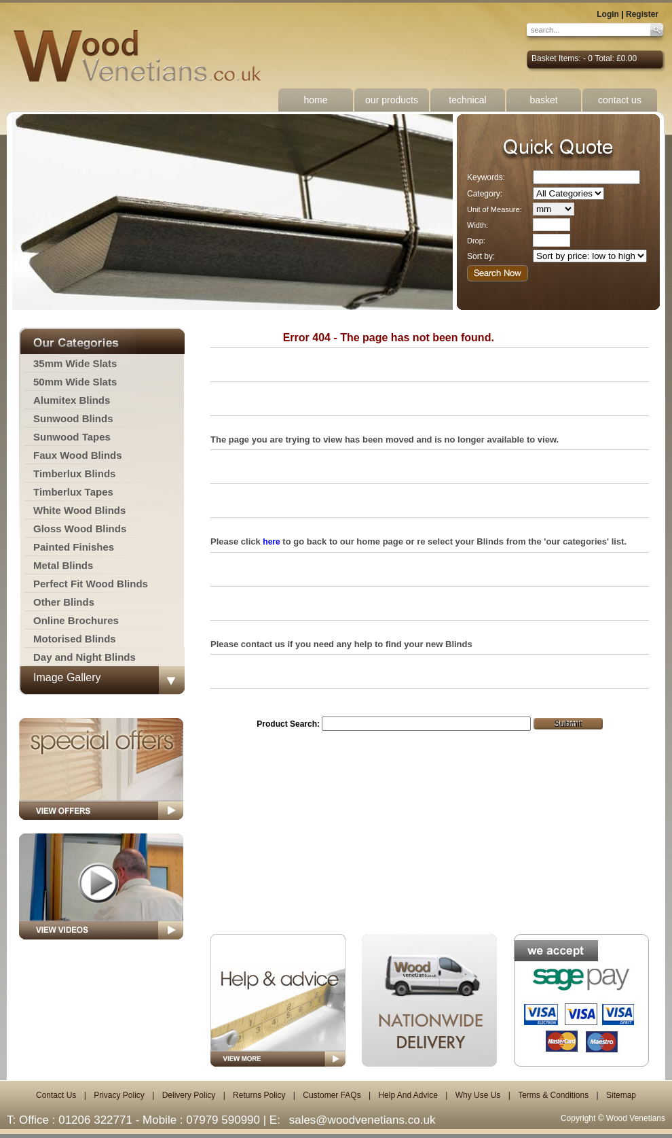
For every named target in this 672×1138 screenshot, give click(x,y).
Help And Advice (407, 1095)
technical (467, 99)
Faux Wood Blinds (77, 455)
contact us (619, 99)
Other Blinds (63, 602)
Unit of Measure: (494, 209)
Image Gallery (67, 677)
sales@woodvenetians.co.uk (362, 1120)
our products (391, 99)
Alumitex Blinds (71, 400)
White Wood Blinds (79, 510)
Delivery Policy (189, 1095)
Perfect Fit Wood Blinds (90, 583)
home (315, 99)
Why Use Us (478, 1095)
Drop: (476, 241)
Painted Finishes (73, 547)
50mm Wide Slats (75, 381)
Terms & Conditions (553, 1095)
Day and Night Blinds (84, 657)
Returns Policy (259, 1095)
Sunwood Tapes (72, 437)
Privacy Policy (119, 1095)
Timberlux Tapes (73, 492)
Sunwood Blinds (73, 418)
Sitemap (621, 1095)
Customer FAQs (331, 1095)
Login (608, 14)
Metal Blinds (63, 565)
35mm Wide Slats (75, 363)
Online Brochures (76, 620)
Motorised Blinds (74, 638)
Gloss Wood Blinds (79, 528)
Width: (477, 225)
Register (642, 14)
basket (543, 99)
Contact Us (56, 1095)
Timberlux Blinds (74, 473)
